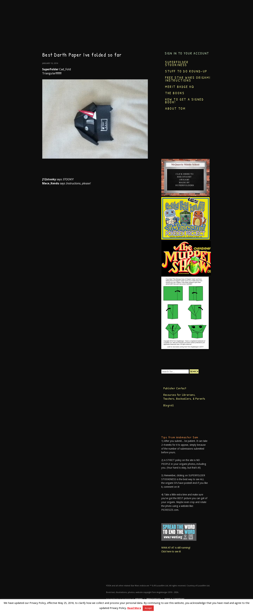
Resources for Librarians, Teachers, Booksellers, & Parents (184, 397)
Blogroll (168, 405)
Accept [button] (148, 608)
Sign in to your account (187, 53)
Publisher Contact (174, 388)
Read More (134, 608)
